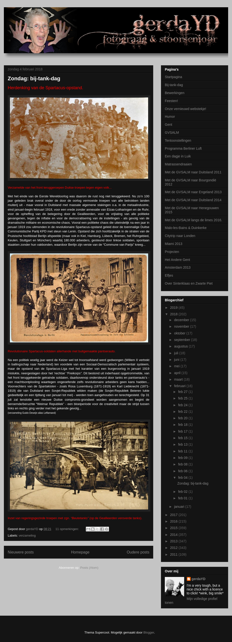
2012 (174, 548)
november (182, 326)
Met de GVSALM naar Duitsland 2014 (193, 200)
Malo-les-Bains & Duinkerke (186, 228)
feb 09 (183, 458)
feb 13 (183, 444)
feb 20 (183, 418)
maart (179, 379)
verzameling (27, 535)
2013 (174, 541)
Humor (170, 116)
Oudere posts (138, 552)
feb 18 (183, 425)
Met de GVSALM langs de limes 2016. (193, 220)
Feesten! (171, 101)
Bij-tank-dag (174, 85)
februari (180, 386)
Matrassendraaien (178, 164)
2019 (174, 308)
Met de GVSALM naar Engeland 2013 (193, 192)
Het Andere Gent (177, 260)
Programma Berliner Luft (183, 148)
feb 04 (183, 478)
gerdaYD (199, 579)
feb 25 (183, 398)
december (182, 320)
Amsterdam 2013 (178, 267)
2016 (174, 521)
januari (179, 507)
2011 (174, 554)
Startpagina (173, 77)
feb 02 (183, 492)
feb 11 (183, 451)
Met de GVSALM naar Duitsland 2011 (193, 172)
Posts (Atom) (89, 567)
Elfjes (169, 275)
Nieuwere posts (21, 552)
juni (177, 360)
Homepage (80, 552)
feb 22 (183, 411)
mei (177, 366)
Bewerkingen (174, 93)
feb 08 (183, 464)
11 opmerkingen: (67, 529)
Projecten (172, 252)
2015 (174, 528)
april (177, 373)
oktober (180, 333)
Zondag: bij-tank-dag (34, 78)
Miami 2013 (173, 244)
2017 (174, 515)
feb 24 (183, 405)
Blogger (148, 632)
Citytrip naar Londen (180, 236)
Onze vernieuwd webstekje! (185, 109)
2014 (174, 535)
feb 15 (183, 438)
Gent (168, 124)
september (182, 340)
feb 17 (183, 431)
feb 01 (183, 498)
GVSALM (172, 132)
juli (176, 353)
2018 (174, 314)
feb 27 (183, 392)
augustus (181, 346)
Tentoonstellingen (178, 140)
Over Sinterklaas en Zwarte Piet (189, 283)
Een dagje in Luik (178, 156)
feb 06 (183, 471)
